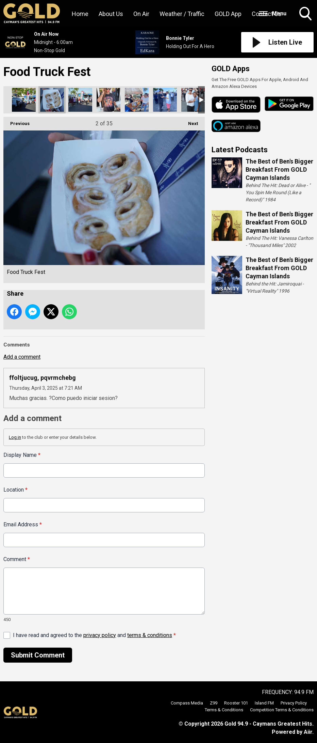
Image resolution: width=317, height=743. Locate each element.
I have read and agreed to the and (94, 635)
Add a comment (21, 357)
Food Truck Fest (24, 100)
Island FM (264, 703)
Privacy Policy (294, 703)
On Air (141, 13)
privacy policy (99, 635)
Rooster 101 (236, 703)
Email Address (22, 524)
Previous (16, 121)
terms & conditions (149, 635)
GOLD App (228, 13)
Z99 (213, 703)
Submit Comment (38, 655)
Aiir (308, 732)
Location (15, 489)
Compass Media (187, 703)
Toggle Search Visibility (306, 14)
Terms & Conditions (224, 709)
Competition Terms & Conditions (282, 709)
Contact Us (267, 13)
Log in (15, 437)
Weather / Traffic (182, 13)
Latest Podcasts (240, 149)
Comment (16, 559)
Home (80, 13)
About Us (111, 13)
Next (189, 121)
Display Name (21, 455)
